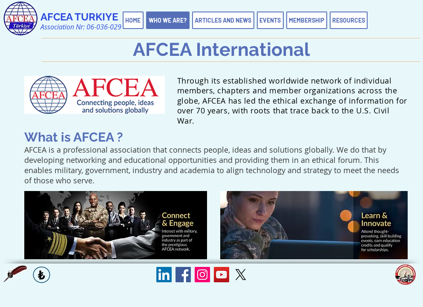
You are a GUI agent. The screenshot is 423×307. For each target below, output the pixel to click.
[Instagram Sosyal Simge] (202, 274)
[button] (15, 273)
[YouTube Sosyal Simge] (221, 274)
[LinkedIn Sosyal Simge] (164, 274)
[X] (240, 274)
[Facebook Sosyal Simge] (183, 274)
